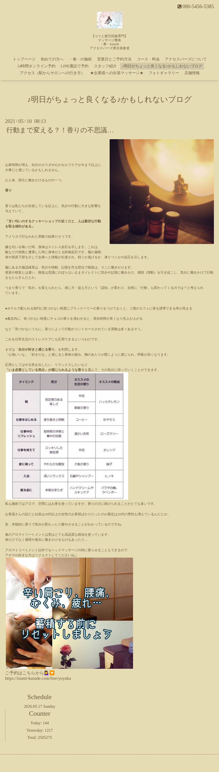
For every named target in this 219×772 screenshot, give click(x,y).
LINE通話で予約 (75, 66)
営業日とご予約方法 (114, 59)
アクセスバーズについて (186, 59)
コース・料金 (148, 59)
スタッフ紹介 (105, 66)
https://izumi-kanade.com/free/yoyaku (38, 678)
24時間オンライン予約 (36, 66)
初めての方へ (52, 59)
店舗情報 (192, 73)
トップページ (24, 59)
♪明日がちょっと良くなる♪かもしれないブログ (162, 66)
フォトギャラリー (164, 73)
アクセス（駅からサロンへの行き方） (52, 73)
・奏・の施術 (80, 59)
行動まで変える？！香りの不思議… (60, 130)
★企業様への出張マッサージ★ (116, 73)
